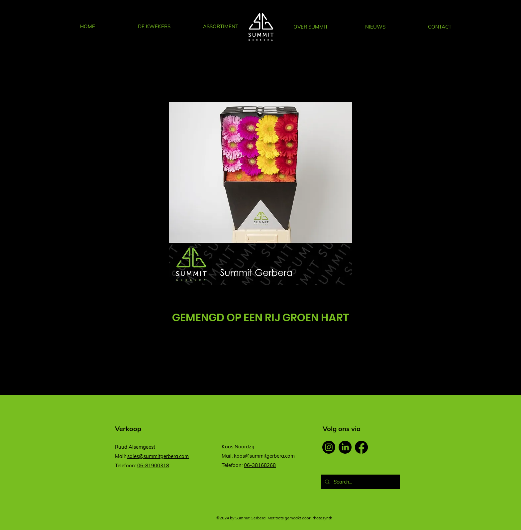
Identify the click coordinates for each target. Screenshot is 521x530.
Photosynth (321, 517)
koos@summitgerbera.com (264, 456)
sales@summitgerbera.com (158, 456)
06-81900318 (153, 465)
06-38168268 (260, 465)
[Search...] (360, 482)
